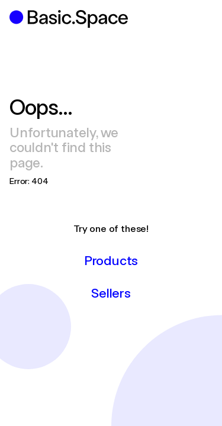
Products (111, 259)
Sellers (110, 292)
